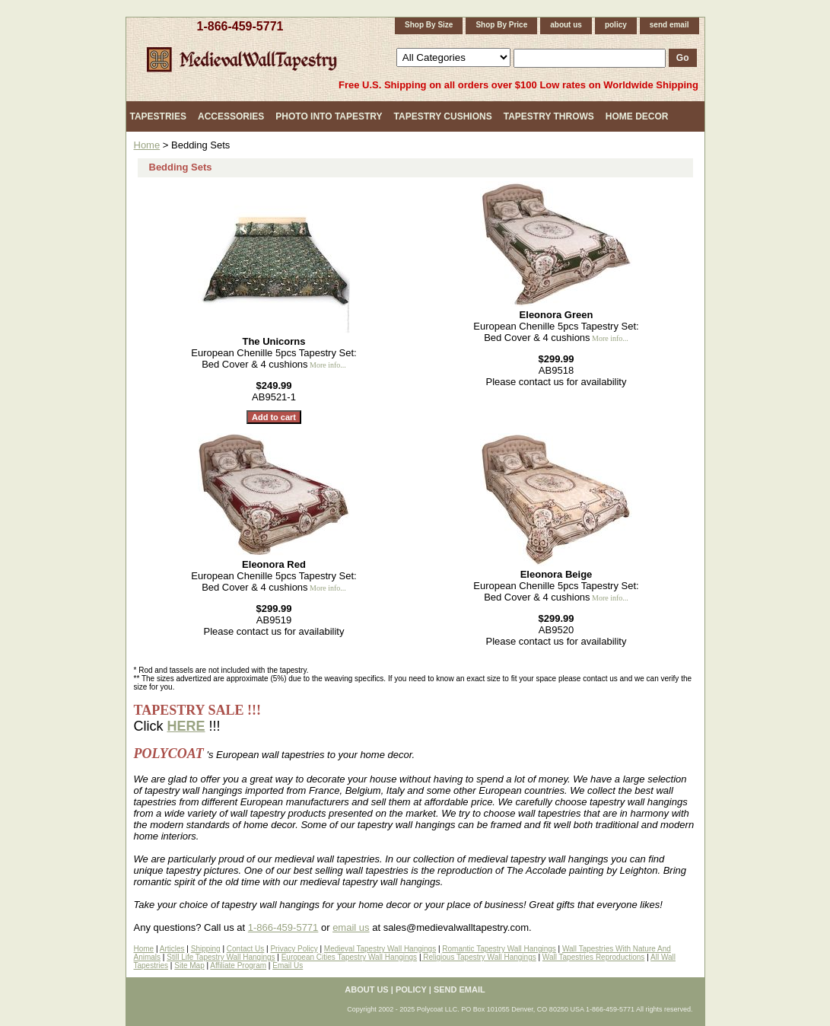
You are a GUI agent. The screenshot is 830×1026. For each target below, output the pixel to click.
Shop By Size (429, 25)
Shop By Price (501, 25)
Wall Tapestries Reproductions (593, 957)
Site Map (189, 965)
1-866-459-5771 (240, 26)
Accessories (231, 116)
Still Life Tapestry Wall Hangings (221, 957)
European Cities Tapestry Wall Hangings (349, 957)
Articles (172, 949)
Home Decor (637, 116)
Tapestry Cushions (443, 116)
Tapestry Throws (549, 116)
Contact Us (245, 949)
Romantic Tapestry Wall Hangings (499, 949)
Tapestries (158, 116)
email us (350, 927)
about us (566, 25)
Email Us (287, 965)
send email (669, 25)
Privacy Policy (293, 949)
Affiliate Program (238, 965)
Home (147, 145)
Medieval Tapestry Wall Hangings (380, 949)
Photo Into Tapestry (328, 116)
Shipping (206, 949)
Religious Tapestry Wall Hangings (478, 957)
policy (616, 25)
